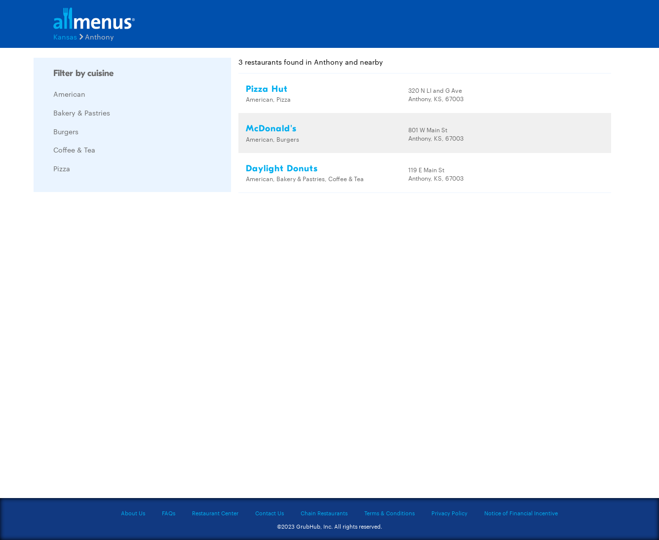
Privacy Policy (449, 513)
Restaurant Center (215, 513)
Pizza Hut (267, 89)
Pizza (61, 168)
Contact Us (269, 513)
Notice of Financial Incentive (521, 513)
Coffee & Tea (74, 149)
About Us (133, 513)
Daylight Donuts (282, 168)
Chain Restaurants (324, 513)
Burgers (65, 131)
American (69, 94)
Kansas (65, 36)
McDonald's (271, 128)
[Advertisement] (108, 347)
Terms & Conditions (389, 513)
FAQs (168, 513)
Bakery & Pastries (81, 112)
